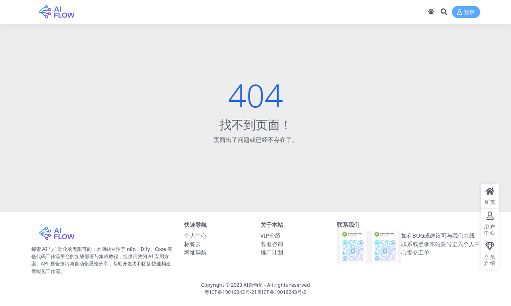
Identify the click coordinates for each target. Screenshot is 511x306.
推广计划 (272, 252)
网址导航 (195, 252)
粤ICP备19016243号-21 (231, 292)
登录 (466, 12)
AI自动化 (253, 284)
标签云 (192, 244)
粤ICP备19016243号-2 (281, 292)
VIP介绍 (271, 235)
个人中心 (195, 235)
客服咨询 (272, 244)
